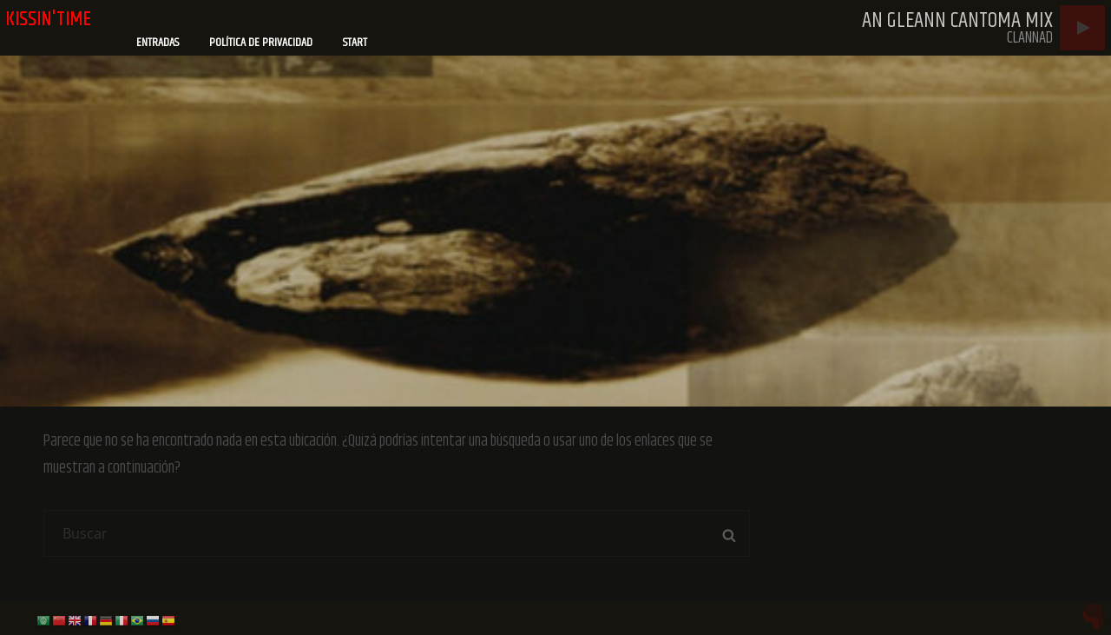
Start (355, 42)
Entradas (157, 42)
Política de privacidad (260, 42)
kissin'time (48, 19)
